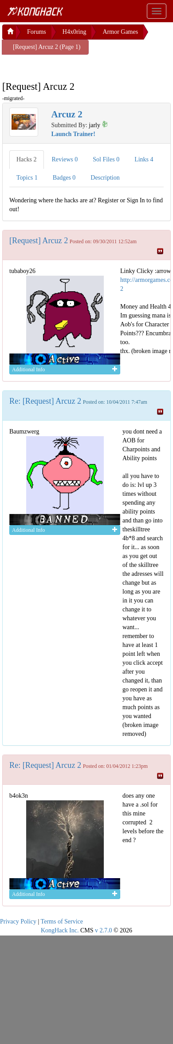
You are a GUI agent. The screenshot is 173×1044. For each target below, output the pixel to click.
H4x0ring (74, 31)
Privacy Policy (18, 921)
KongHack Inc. (60, 930)
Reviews (65, 159)
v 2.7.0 (103, 930)
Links (143, 159)
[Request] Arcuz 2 (38, 240)
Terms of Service (62, 921)
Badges (64, 177)
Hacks (26, 159)
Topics (27, 177)
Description (104, 177)
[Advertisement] (73, 66)
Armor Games (120, 31)
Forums (36, 31)
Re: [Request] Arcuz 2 (45, 401)
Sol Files (106, 159)
